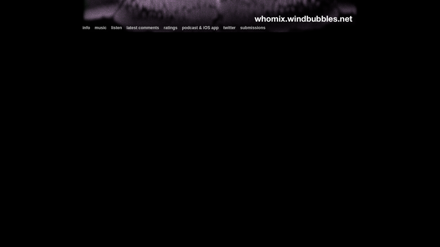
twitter (229, 27)
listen (116, 27)
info (86, 27)
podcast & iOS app (200, 27)
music (101, 27)
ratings (170, 27)
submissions (252, 27)
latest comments (142, 27)
